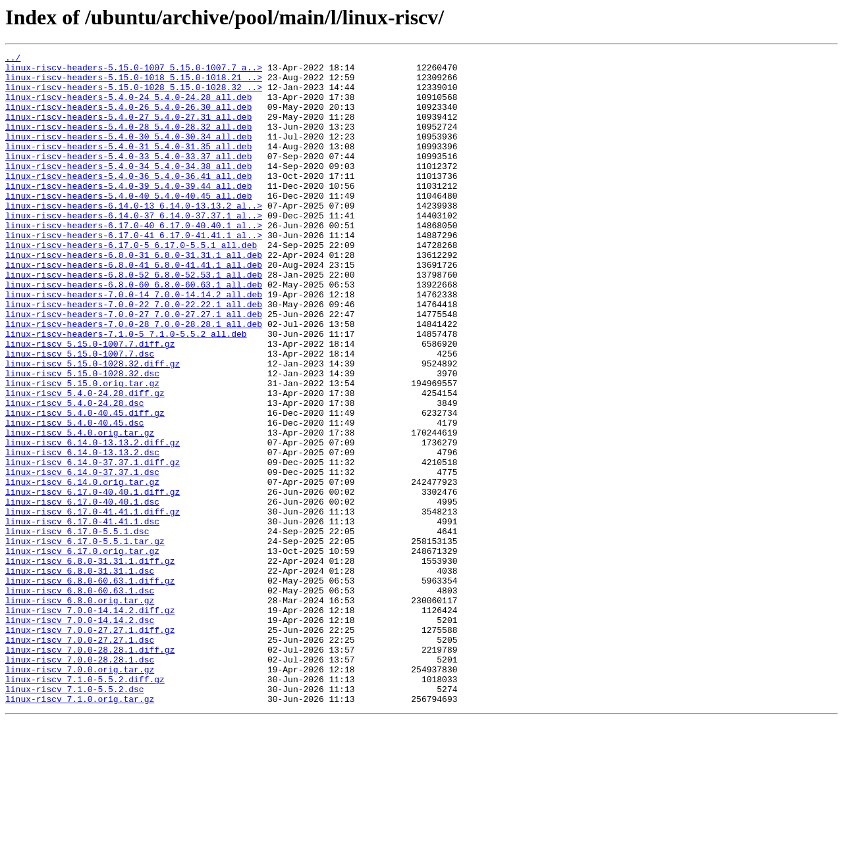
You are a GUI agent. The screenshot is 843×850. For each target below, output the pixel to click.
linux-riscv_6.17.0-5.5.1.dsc (77, 628)
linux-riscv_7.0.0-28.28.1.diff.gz (90, 770)
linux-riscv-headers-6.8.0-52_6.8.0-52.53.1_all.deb (133, 320)
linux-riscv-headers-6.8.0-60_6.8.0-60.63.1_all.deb (133, 332)
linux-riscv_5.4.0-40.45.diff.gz (85, 485)
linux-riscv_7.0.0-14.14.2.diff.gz (90, 722)
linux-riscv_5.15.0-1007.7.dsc (79, 414)
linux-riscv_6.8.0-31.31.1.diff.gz (90, 663)
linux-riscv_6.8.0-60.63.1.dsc (79, 699)
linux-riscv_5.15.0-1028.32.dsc (82, 438)
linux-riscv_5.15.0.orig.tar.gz (82, 450)
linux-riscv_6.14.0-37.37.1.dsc (82, 556)
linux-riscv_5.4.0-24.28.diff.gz (85, 462)
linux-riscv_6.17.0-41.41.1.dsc (82, 616)
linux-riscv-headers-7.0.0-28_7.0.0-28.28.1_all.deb (133, 379)
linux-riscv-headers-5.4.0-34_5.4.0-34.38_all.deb (128, 189)
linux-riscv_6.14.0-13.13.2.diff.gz (92, 521)
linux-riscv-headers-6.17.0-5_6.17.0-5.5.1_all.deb (131, 284)
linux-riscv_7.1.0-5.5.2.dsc (74, 817)
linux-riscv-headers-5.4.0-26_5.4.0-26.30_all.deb (128, 118)
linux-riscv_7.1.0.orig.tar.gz (79, 829)
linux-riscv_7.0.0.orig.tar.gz (79, 793)
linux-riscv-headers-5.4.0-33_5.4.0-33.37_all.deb (128, 178)
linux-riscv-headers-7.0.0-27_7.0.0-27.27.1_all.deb (133, 367)
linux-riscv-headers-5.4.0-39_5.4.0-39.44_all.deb (128, 213)
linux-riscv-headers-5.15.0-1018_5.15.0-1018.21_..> (133, 83)
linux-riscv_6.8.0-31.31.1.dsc (79, 675)
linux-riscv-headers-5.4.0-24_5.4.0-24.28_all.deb (128, 107)
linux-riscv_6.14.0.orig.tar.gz (82, 568)
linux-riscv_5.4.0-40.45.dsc (74, 497)
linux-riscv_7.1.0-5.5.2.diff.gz (85, 805)
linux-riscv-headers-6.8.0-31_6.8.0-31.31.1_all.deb (133, 296)
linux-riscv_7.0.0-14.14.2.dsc (79, 734)
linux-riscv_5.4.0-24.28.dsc (74, 474)
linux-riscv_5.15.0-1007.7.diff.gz (90, 403)
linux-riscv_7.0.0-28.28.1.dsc (79, 782)
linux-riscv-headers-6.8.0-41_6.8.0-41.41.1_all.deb (133, 308)
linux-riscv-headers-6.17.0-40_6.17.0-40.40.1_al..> (133, 260)
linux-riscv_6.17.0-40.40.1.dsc (82, 592)
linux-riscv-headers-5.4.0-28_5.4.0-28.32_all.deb (128, 142)
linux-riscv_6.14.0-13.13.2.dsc (82, 533)
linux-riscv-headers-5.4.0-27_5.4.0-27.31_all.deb (128, 130)
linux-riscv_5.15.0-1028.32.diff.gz (92, 426)
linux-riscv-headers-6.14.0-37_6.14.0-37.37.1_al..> (133, 249)
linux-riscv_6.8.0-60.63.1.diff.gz (90, 687)
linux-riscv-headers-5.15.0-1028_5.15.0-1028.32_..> (133, 95)
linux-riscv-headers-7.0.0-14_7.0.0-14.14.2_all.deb (133, 343)
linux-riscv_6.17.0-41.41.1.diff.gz (92, 604)
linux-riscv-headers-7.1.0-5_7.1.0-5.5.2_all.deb (126, 391)
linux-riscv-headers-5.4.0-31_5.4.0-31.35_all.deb (128, 166)
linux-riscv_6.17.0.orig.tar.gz (82, 651)
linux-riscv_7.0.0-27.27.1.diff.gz (90, 746)
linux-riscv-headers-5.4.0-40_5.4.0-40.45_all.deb (128, 225)
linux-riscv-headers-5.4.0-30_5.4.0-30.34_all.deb (128, 154)
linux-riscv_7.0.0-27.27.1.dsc (79, 758)
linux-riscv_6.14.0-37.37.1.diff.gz (92, 545)
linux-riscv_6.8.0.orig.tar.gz (79, 710)
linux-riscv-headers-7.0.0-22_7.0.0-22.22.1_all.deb (133, 355)
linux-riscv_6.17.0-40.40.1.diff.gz (92, 580)
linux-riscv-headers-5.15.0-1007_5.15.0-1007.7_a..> (133, 71)
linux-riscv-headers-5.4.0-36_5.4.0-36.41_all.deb (128, 201)
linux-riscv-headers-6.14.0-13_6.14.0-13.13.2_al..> (133, 237)
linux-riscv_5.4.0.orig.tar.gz (79, 509)
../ (12, 59)
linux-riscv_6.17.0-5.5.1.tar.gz (85, 639)
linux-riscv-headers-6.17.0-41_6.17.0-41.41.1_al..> (133, 272)
